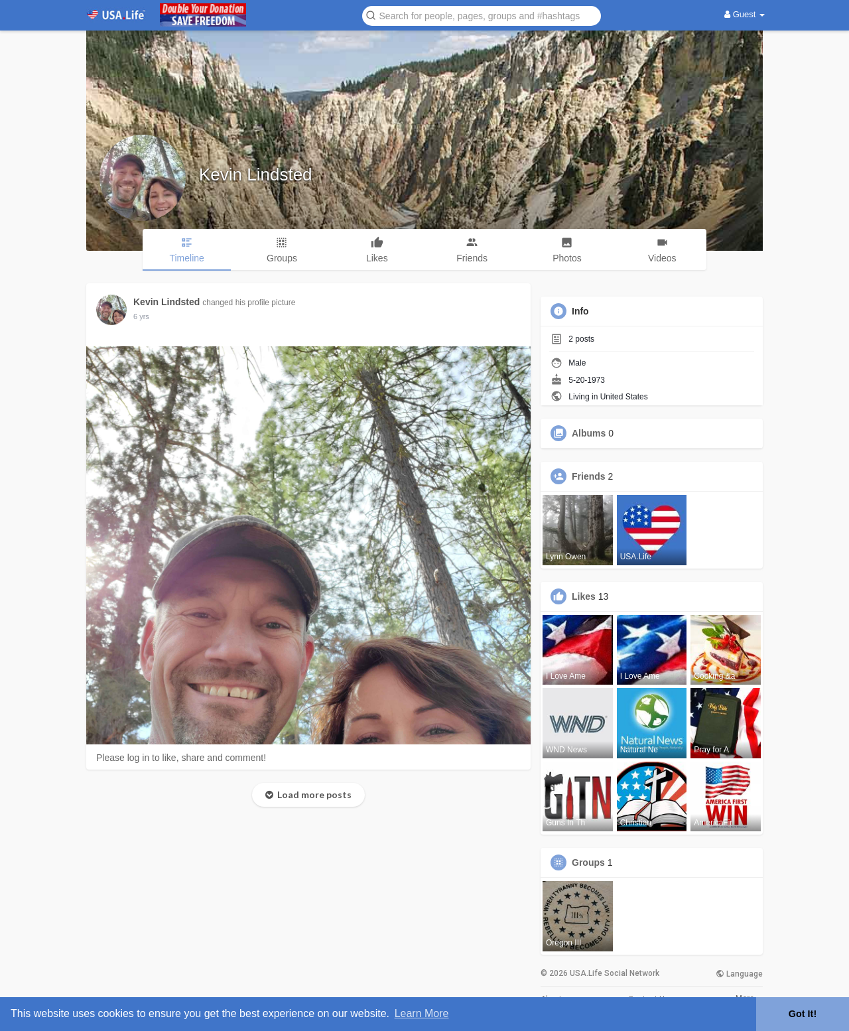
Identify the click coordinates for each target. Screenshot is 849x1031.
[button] (482, 15)
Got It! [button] (802, 1013)
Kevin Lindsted (255, 174)
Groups (588, 862)
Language (739, 974)
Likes (584, 596)
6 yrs (141, 316)
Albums (589, 433)
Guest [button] (744, 14)
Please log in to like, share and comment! (181, 757)
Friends (589, 476)
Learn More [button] (422, 1013)
